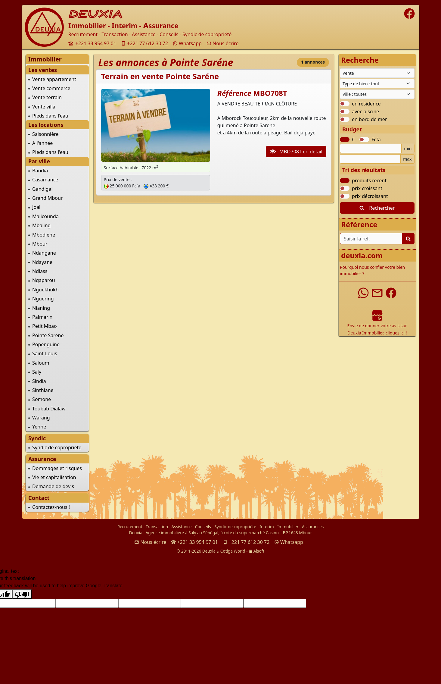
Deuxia (135, 532)
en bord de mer (369, 119)
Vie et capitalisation (54, 477)
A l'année (42, 143)
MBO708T (270, 93)
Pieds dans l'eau (50, 115)
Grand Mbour (47, 198)
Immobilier (287, 526)
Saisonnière (45, 134)
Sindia (39, 381)
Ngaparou (43, 280)
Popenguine (46, 344)
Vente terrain (47, 97)
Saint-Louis (44, 353)
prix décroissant (370, 196)
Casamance (45, 179)
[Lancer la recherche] (408, 238)
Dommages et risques (57, 468)
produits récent (369, 180)
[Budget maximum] (370, 159)
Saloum (40, 362)
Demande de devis (53, 486)
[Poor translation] (22, 594)
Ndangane (44, 252)
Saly (36, 372)
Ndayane (42, 262)
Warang (41, 417)
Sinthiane (42, 390)
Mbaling (41, 225)
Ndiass (39, 271)
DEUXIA (95, 14)
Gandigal (42, 189)
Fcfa (375, 139)
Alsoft (256, 551)
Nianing (41, 308)
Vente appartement (54, 79)
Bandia (40, 170)
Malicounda (45, 216)
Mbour (40, 243)
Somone (41, 399)
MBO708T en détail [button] (296, 151)
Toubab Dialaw (49, 408)
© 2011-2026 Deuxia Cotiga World (211, 551)
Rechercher (377, 208)
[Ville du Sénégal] (377, 94)
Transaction (157, 526)
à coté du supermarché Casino (249, 532)
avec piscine (365, 111)
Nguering (43, 298)
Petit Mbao (44, 326)
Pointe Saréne (48, 335)
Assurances (313, 526)
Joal (36, 207)
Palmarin (42, 317)
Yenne (39, 426)
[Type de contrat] (377, 73)
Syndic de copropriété (56, 447)
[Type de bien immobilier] (377, 83)
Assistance (182, 526)
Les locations (45, 124)
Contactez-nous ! (51, 507)
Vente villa (43, 106)
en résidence (366, 103)
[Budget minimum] (371, 148)
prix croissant (367, 188)
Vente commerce (51, 88)
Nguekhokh (45, 289)
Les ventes (42, 70)
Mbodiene (43, 234)
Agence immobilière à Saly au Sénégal (182, 532)
